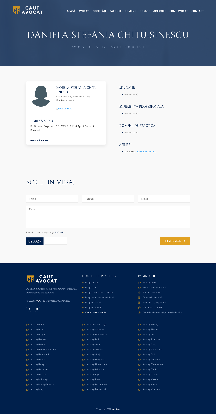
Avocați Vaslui (150, 384)
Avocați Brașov (39, 364)
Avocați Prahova (151, 339)
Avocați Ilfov (93, 379)
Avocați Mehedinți (96, 389)
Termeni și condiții (152, 307)
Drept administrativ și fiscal (99, 297)
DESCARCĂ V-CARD (39, 141)
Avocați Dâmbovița (97, 334)
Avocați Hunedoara (97, 364)
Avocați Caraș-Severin (42, 384)
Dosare (145, 11)
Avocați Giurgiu (95, 349)
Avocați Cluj (37, 389)
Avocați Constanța (96, 324)
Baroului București (146, 151)
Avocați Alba (37, 324)
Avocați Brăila (38, 359)
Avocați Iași (93, 374)
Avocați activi (149, 282)
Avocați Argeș (38, 334)
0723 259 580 (65, 109)
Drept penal (91, 282)
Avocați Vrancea (151, 389)
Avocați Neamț (150, 329)
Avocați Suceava (151, 359)
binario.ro (116, 409)
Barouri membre (151, 292)
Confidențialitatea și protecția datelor (162, 312)
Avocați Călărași (39, 379)
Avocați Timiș (150, 369)
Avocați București (40, 369)
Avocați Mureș (150, 324)
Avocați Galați (94, 344)
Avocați (83, 11)
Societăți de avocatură (154, 287)
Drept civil (90, 287)
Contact (197, 11)
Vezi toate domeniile (95, 312)
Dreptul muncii (93, 307)
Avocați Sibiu (149, 354)
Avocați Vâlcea (150, 379)
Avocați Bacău (38, 339)
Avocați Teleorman (153, 364)
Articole (159, 11)
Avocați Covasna (95, 329)
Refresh (59, 232)
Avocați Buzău (38, 374)
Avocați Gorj (93, 354)
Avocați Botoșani (40, 354)
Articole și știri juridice (154, 302)
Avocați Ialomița (95, 369)
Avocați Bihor (38, 344)
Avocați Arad (37, 329)
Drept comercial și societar (99, 292)
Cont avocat (178, 11)
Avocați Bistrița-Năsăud (43, 349)
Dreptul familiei (93, 302)
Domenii (130, 11)
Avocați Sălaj (149, 344)
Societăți (99, 11)
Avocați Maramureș (97, 384)
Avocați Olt (148, 334)
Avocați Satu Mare (152, 349)
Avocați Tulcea (150, 374)
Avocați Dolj (93, 339)
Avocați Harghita (96, 359)
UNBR (37, 300)
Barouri (115, 11)
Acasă (71, 11)
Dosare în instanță (152, 297)
